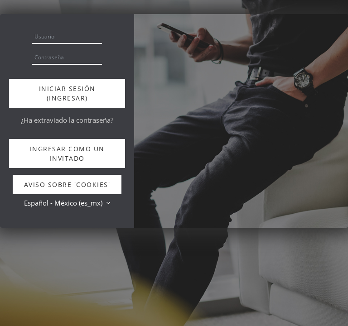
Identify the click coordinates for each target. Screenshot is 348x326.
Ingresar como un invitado (67, 153)
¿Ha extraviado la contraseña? (67, 120)
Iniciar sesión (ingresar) (67, 93)
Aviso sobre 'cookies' (67, 184)
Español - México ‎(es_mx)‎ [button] (64, 202)
